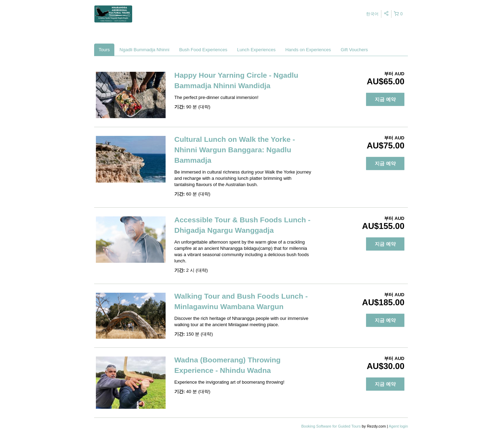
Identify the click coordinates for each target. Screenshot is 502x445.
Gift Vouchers (354, 49)
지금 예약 (385, 99)
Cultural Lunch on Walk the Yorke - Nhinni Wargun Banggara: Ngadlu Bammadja (234, 149)
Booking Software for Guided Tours (331, 426)
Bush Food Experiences (203, 49)
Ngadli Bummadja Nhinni (144, 49)
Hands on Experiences (308, 49)
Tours (104, 49)
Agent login (398, 426)
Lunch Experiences (256, 49)
